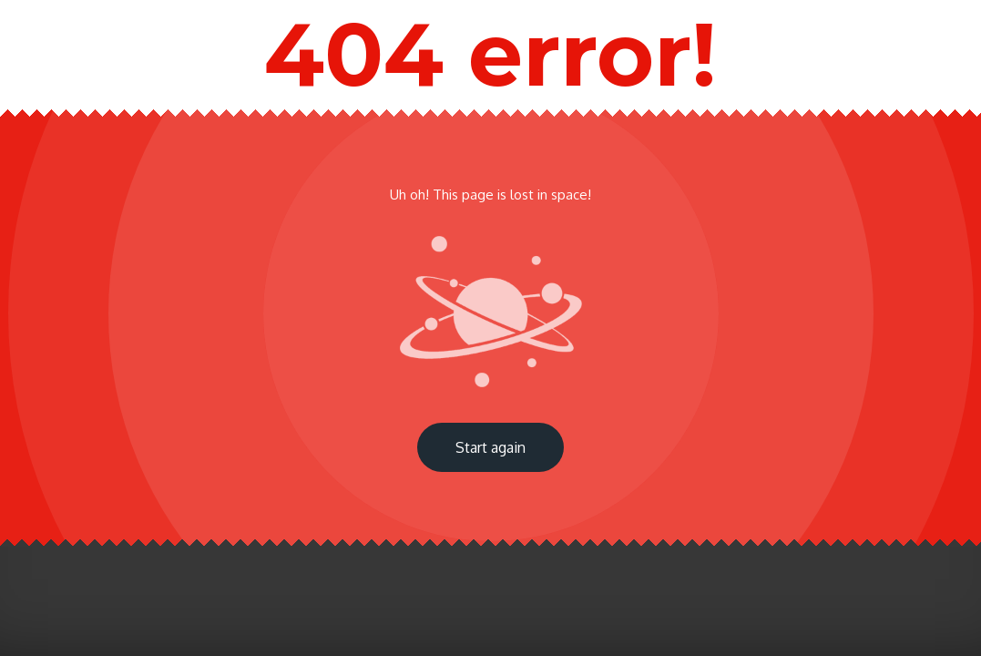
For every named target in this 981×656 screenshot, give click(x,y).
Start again (490, 447)
